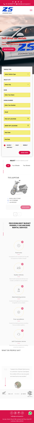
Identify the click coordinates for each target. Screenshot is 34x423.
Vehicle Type (7, 69)
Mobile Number (8, 100)
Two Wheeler (26, 166)
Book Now (25, 207)
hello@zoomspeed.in (24, 4)
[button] (15, 214)
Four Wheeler (16, 166)
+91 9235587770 (10, 4)
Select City (7, 80)
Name (5, 90)
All (8, 166)
